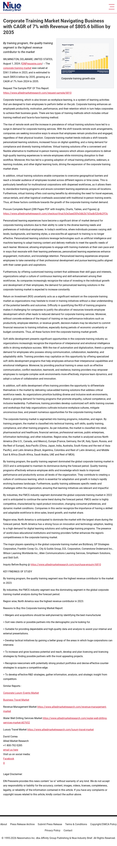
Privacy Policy (52, 830)
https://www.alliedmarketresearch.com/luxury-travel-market (60, 729)
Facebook (8, 758)
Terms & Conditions (76, 824)
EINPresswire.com (32, 63)
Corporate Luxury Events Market (21, 692)
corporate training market (17, 68)
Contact (68, 830)
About (3, 824)
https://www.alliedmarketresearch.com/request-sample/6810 (37, 92)
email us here (10, 749)
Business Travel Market (16, 699)
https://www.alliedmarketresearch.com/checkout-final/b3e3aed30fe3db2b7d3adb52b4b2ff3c (55, 213)
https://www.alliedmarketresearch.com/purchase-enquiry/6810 (66, 564)
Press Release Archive (22, 824)
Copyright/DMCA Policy (103, 824)
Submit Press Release (50, 824)
